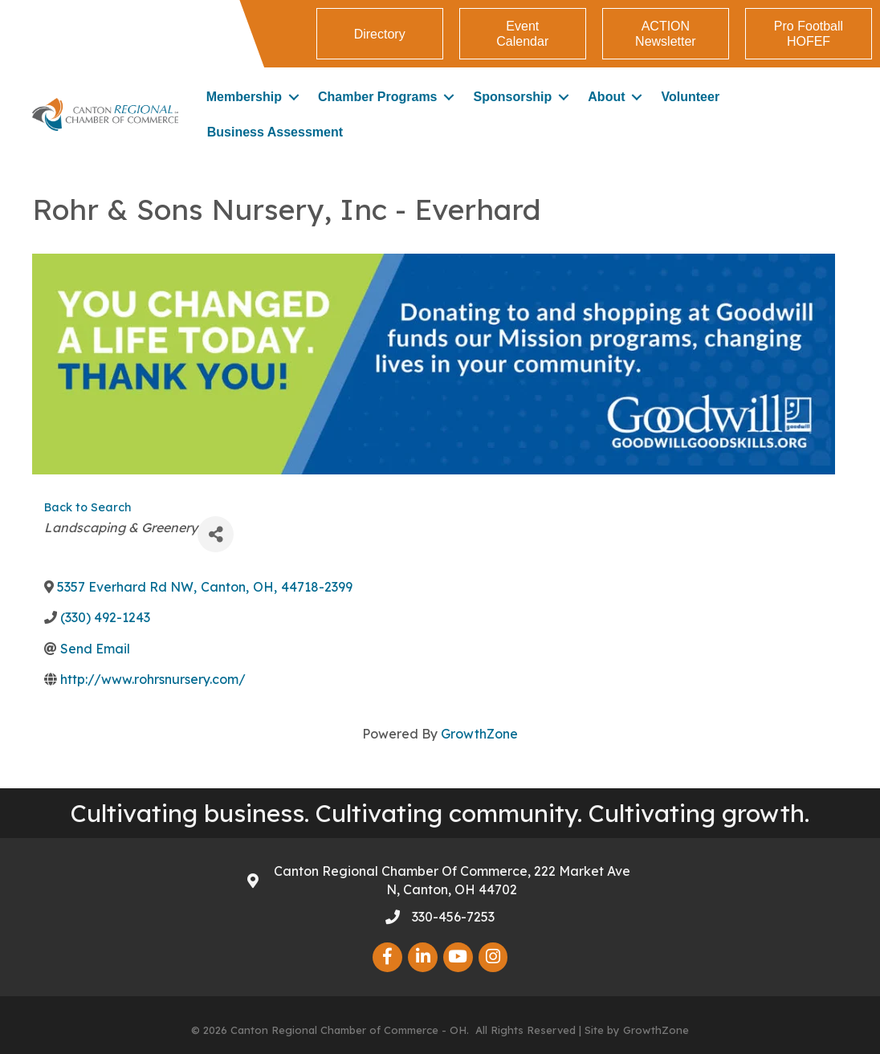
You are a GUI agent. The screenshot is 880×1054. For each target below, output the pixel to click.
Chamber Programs (378, 97)
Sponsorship (513, 97)
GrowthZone (479, 734)
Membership (244, 97)
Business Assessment (275, 132)
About (606, 97)
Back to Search (87, 507)
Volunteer (691, 97)
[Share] (216, 534)
